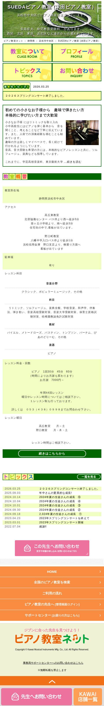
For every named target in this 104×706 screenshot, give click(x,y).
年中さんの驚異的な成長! (55, 492)
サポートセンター (52, 615)
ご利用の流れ (52, 593)
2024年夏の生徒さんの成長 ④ (60, 501)
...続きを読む (72, 161)
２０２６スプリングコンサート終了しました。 (35, 95)
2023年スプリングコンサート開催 (61, 522)
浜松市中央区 (46, 41)
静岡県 (31, 41)
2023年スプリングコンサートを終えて (64, 518)
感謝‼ (43, 526)
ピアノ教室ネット (13, 41)
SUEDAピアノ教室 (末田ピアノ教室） (79, 41)
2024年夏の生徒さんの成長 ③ (60, 505)
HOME (52, 571)
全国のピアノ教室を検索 (52, 582)
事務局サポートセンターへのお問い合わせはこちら (53, 663)
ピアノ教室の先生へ (52, 604)
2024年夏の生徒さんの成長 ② (60, 509)
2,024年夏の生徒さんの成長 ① (60, 514)
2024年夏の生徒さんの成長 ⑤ (60, 497)
